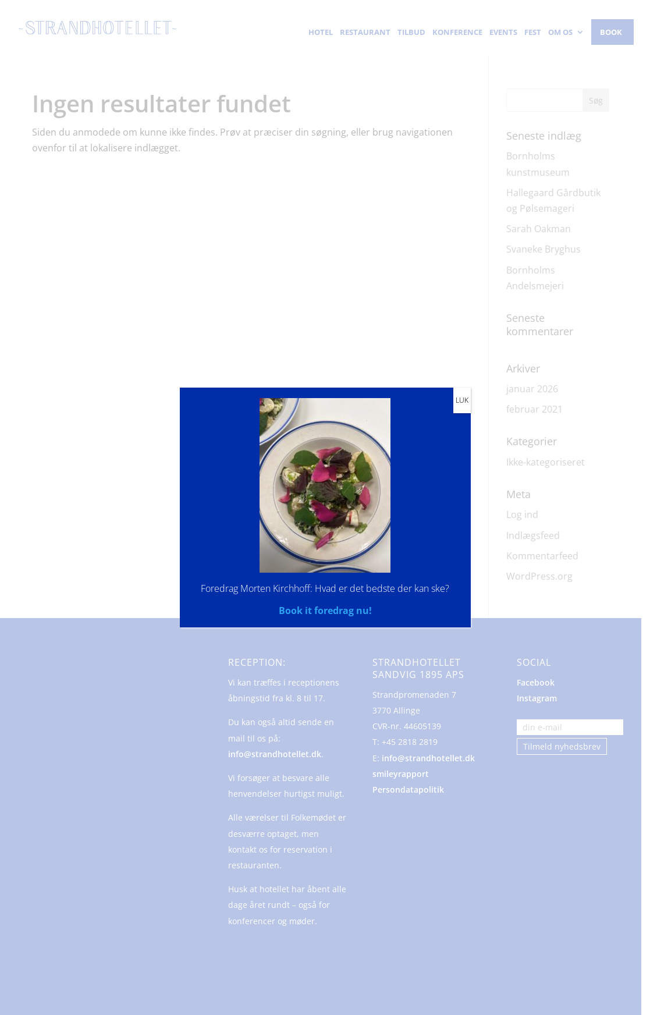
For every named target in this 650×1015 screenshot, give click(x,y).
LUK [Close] (462, 400)
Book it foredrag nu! (325, 610)
